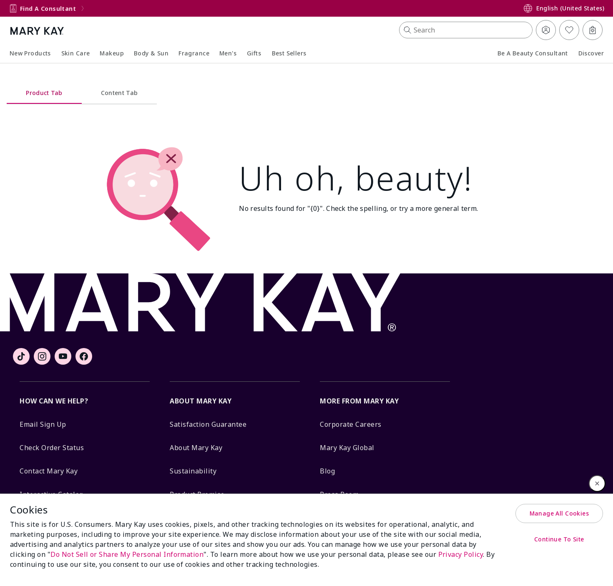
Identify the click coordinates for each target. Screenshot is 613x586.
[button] (466, 30)
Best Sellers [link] (289, 53)
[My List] (569, 30)
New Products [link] (30, 53)
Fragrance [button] (193, 53)
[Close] (597, 483)
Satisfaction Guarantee (208, 424)
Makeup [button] (112, 53)
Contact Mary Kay (49, 471)
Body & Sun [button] (151, 53)
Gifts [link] (254, 53)
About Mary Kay (196, 447)
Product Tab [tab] (44, 93)
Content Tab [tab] (119, 93)
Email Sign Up (43, 424)
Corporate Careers (351, 424)
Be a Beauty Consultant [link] (532, 53)
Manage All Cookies (559, 513)
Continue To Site (559, 539)
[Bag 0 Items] (593, 30)
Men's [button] (227, 53)
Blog (327, 471)
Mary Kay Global (347, 447)
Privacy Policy (460, 554)
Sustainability (193, 471)
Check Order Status (52, 447)
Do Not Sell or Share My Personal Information (126, 554)
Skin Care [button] (75, 53)
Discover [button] (591, 53)
